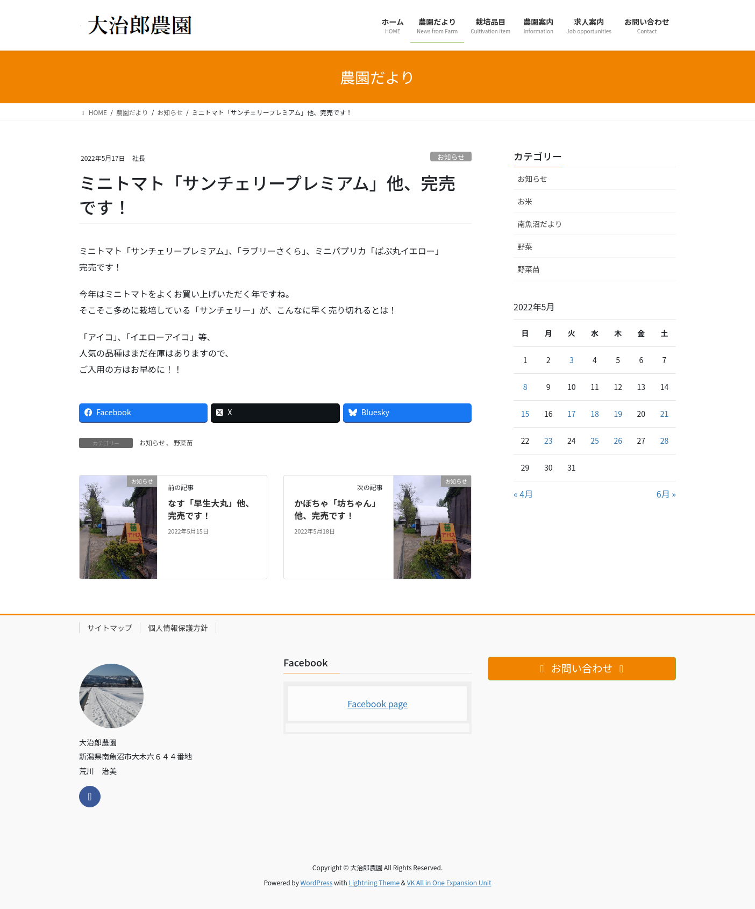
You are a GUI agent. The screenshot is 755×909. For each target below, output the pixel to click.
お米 (524, 201)
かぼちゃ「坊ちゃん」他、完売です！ (337, 508)
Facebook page (377, 703)
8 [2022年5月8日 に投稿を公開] (525, 386)
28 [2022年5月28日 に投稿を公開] (664, 440)
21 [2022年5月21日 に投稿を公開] (664, 413)
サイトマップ (109, 627)
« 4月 (523, 493)
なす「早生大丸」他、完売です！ (211, 508)
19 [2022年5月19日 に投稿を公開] (618, 413)
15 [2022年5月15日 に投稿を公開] (525, 413)
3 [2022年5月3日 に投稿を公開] (571, 359)
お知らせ (451, 157)
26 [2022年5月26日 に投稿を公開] (618, 440)
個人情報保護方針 (178, 627)
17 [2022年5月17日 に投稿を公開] (571, 413)
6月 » (666, 493)
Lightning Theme (374, 882)
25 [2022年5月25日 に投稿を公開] (594, 440)
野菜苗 (183, 442)
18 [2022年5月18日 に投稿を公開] (594, 413)
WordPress (317, 882)
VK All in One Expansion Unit (449, 882)
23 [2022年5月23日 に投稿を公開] (548, 440)
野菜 (524, 246)
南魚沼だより (539, 223)
